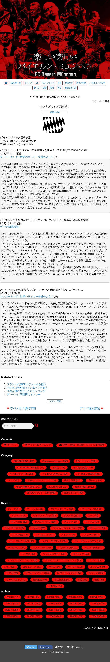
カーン (91, 515)
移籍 (60, 83)
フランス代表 (55, 401)
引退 (80, 579)
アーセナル (32, 509)
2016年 (52, 603)
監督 (45, 88)
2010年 (73, 610)
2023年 (10, 597)
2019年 (93, 597)
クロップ (68, 522)
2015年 (73, 603)
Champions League (52, 461)
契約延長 (37, 579)
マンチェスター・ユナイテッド (60, 560)
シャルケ (35, 528)
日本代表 (52, 586)
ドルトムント (42, 534)
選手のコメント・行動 (38, 493)
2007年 (30, 616)
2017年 (30, 603)
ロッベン (93, 573)
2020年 (72, 597)
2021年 (50, 597)
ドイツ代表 (17, 534)
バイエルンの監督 (85, 474)
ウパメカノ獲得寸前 (23, 408)
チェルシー (95, 528)
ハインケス (88, 534)
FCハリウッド (48, 83)
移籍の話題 (55, 112)
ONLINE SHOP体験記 (28, 467)
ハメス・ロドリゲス (52, 541)
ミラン (7, 566)
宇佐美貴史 (60, 579)
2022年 (30, 597)
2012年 (30, 610)
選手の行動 (81, 83)
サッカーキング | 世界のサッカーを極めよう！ (26, 157)
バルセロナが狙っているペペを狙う (27, 387)
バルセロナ (13, 547)
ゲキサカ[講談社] (9, 226)
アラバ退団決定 (90, 408)
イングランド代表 (90, 509)
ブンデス (28, 83)
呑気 (59, 88)
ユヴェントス (29, 566)
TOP (59, 647)
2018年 (9, 603)
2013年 (9, 610)
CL (37, 83)
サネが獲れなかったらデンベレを (26, 391)
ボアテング (78, 554)
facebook (45, 647)
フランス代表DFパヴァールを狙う (26, 384)
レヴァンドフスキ (66, 573)
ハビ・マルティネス (19, 541)
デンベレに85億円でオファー (24, 394)
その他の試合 (80, 467)
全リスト (11, 445)
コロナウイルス (12, 528)
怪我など (69, 83)
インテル (16, 515)
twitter (30, 647)
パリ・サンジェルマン (85, 541)
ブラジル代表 (65, 547)
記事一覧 (16, 83)
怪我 (97, 579)
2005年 (73, 616)
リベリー (72, 566)
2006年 (52, 616)
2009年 (95, 610)
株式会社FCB (71, 88)
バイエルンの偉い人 (52, 474)
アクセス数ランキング (39, 445)
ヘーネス (25, 554)
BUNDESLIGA (21, 461)
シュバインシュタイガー (65, 528)
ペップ (11, 480)
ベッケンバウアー (52, 554)
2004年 (95, 616)
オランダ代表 (70, 515)
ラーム (52, 566)
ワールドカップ (14, 579)
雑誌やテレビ (70, 493)
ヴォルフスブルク (42, 515)
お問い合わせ (75, 647)
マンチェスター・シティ (20, 560)
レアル (10, 573)
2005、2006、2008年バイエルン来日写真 (83, 445)
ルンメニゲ (96, 566)
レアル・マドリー (35, 573)
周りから (93, 480)
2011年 (52, 610)
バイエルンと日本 (97, 83)
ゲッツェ (89, 522)
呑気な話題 (70, 480)
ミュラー (93, 560)
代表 (52, 88)
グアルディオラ (42, 522)
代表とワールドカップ (39, 480)
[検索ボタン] (37, 426)
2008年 (9, 616)
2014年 (95, 603)
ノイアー (65, 534)
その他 (55, 467)
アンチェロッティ (59, 509)
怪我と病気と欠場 (25, 486)
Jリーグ (12, 509)
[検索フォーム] (18, 426)
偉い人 (36, 88)
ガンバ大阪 (16, 522)
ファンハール (39, 547)
